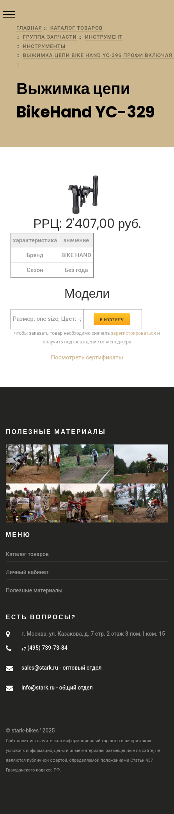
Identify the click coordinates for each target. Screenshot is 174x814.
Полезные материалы (34, 590)
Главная (29, 28)
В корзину (112, 319)
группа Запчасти (50, 37)
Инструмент (104, 37)
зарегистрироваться (133, 333)
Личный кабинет (27, 572)
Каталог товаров (76, 28)
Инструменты (44, 46)
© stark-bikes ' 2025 (30, 730)
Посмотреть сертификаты (87, 357)
